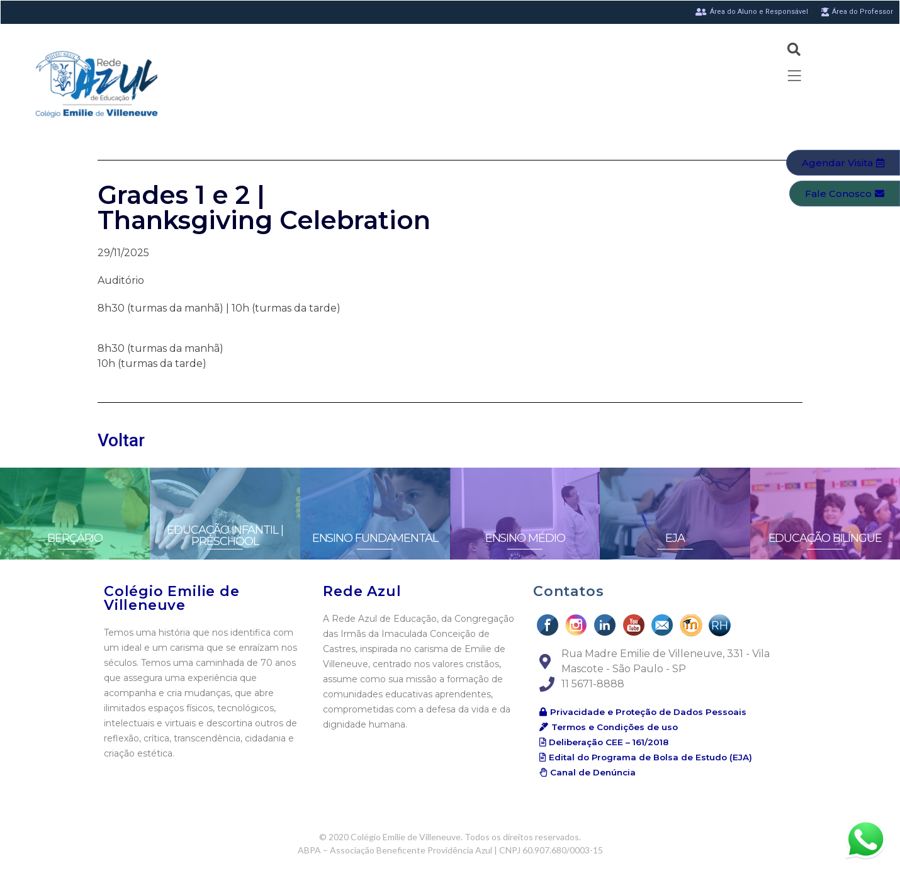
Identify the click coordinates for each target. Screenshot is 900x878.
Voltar (121, 440)
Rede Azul (362, 591)
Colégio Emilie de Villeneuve (172, 598)
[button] (843, 163)
